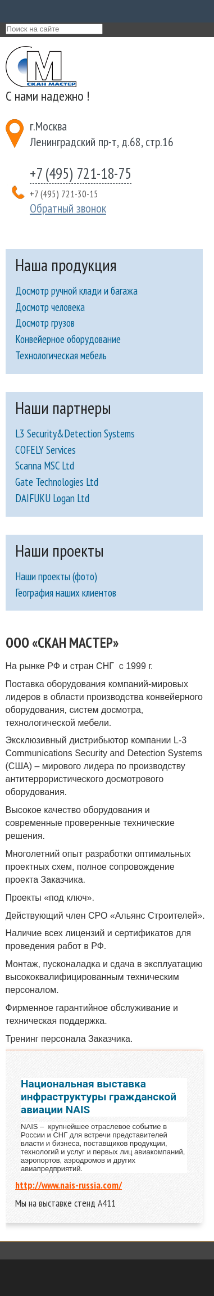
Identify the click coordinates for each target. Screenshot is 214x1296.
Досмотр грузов (45, 322)
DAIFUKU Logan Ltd (52, 498)
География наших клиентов (65, 592)
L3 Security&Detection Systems (75, 433)
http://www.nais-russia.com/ (68, 1184)
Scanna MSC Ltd (44, 465)
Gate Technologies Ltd (56, 482)
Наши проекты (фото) (56, 576)
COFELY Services (45, 450)
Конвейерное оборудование (68, 339)
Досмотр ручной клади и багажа (76, 290)
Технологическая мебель (61, 355)
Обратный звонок (68, 208)
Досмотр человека (50, 307)
